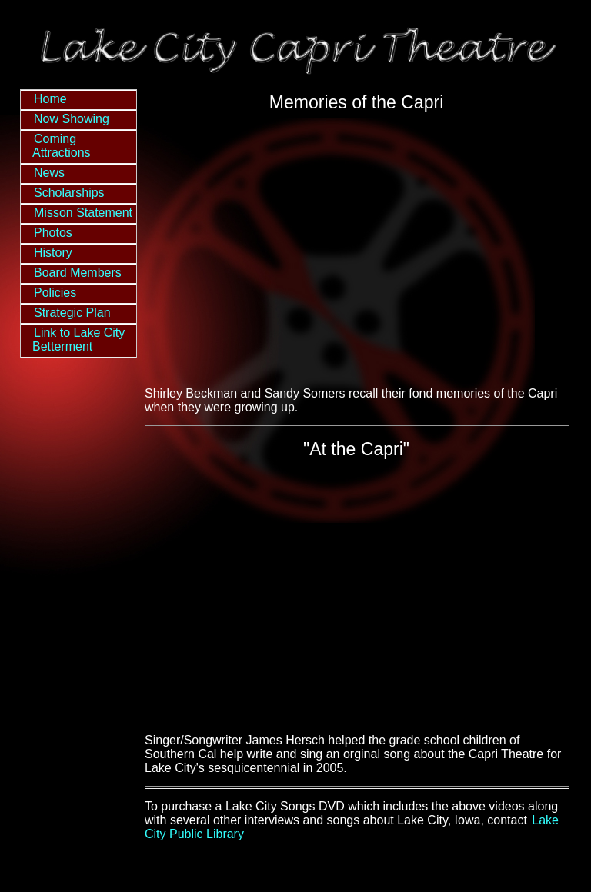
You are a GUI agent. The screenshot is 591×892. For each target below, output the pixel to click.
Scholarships (69, 192)
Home (50, 98)
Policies (55, 292)
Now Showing (71, 118)
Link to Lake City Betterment (78, 339)
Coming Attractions (61, 145)
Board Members (78, 272)
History (53, 252)
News (49, 172)
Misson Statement (83, 212)
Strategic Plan (72, 312)
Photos (53, 232)
